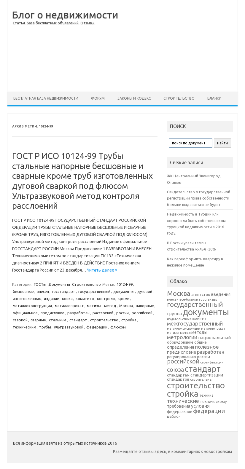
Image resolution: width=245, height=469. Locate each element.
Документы (59, 284)
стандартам (178, 375)
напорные (145, 306)
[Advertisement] (178, 45)
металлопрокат (69, 306)
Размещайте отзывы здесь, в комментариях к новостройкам (172, 451)
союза (175, 369)
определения (180, 347)
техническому (213, 401)
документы (123, 291)
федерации (96, 327)
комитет (198, 318)
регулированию (181, 357)
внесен (43, 291)
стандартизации (206, 375)
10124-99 (125, 284)
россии (122, 313)
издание (51, 298)
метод (110, 306)
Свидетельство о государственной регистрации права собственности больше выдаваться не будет (198, 198)
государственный (94, 291)
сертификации (212, 362)
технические (183, 401)
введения (220, 294)
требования (178, 406)
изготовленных (27, 298)
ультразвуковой (68, 327)
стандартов (178, 379)
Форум (98, 98)
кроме (123, 298)
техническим (24, 327)
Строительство (179, 98)
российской (142, 313)
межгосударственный (195, 323)
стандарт (78, 320)
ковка (67, 298)
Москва (126, 306)
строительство (104, 320)
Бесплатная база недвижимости (45, 98)
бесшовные (23, 291)
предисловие (52, 313)
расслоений (103, 313)
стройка (128, 320)
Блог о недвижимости (65, 14)
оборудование (180, 342)
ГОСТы (40, 284)
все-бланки (188, 299)
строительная (202, 379)
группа (174, 313)
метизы (94, 306)
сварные (38, 320)
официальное (25, 313)
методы (199, 332)
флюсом (118, 327)
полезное (207, 347)
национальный (214, 337)
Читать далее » (102, 270)
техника (206, 395)
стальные (57, 320)
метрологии (182, 337)
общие (200, 342)
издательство (178, 319)
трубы (45, 327)
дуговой (144, 291)
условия (200, 406)
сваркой (20, 320)
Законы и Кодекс (134, 98)
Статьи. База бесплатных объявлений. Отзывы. (54, 23)
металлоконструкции (32, 306)
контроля (106, 298)
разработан (78, 313)
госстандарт (63, 291)
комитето (85, 298)
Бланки (214, 98)
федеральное (179, 411)
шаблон (174, 416)
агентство (200, 294)
